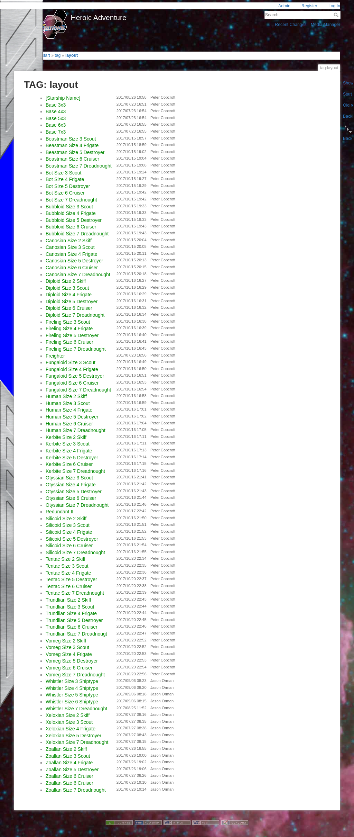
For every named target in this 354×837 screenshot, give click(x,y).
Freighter (55, 356)
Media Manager (325, 24)
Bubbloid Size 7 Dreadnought (77, 233)
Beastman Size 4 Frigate (72, 145)
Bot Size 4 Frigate (65, 179)
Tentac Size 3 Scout (67, 566)
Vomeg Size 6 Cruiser (69, 667)
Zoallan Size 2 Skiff (66, 749)
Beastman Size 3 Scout (71, 139)
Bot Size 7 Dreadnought (71, 199)
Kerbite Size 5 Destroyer (72, 457)
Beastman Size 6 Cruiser (72, 159)
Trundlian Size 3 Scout (70, 607)
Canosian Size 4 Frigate (71, 254)
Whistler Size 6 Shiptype (72, 701)
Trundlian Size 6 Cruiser (71, 627)
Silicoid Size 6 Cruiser (69, 545)
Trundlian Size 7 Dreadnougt (76, 634)
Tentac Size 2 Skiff (65, 559)
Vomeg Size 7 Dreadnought (75, 674)
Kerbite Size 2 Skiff (66, 437)
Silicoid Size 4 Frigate (69, 532)
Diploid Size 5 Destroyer (71, 301)
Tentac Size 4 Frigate (68, 573)
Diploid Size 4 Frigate (69, 294)
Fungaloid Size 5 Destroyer (75, 376)
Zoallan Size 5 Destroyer (72, 769)
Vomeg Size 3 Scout (67, 647)
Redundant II (59, 511)
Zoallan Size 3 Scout (68, 756)
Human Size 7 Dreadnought (75, 430)
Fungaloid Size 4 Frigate (72, 369)
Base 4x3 (56, 111)
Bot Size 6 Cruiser (65, 193)
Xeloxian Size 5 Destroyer (73, 735)
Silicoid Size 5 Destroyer (72, 539)
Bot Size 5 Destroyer (68, 186)
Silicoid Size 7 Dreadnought (75, 552)
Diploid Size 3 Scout (67, 288)
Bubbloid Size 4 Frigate (71, 213)
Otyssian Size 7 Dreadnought (77, 505)
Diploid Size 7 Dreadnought (75, 315)
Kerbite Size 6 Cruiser (69, 464)
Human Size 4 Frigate (69, 410)
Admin (284, 5)
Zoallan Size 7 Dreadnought (76, 790)
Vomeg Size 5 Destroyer (72, 661)
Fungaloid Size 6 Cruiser (72, 383)
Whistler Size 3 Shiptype (72, 681)
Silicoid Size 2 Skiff (66, 518)
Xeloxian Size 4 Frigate (70, 728)
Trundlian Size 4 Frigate (71, 613)
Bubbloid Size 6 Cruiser (71, 227)
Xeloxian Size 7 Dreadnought (77, 742)
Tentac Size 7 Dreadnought (75, 593)
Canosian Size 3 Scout (70, 247)
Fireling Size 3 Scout (68, 322)
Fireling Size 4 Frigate (69, 328)
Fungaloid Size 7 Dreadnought (78, 390)
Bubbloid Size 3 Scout (69, 206)
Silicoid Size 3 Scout (68, 525)
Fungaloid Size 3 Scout (70, 362)
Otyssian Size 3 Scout (69, 477)
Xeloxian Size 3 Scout (69, 722)
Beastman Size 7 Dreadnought (79, 166)
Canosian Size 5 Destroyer (74, 260)
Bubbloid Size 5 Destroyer (74, 220)
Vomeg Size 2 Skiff (66, 641)
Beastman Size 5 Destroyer (75, 152)
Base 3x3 (56, 105)
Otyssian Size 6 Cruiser (71, 498)
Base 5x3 (56, 118)
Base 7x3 (56, 132)
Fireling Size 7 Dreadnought (76, 349)
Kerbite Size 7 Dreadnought (75, 471)
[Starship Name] (63, 98)
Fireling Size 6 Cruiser (69, 342)
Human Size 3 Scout (68, 403)
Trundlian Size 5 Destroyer (74, 620)
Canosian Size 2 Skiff (69, 240)
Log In (334, 5)
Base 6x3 (56, 125)
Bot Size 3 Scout (64, 173)
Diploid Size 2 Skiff (66, 281)
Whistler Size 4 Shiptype (72, 688)
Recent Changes (290, 24)
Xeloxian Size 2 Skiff (68, 715)
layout (71, 55)
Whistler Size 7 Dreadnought (76, 708)
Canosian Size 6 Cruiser (72, 267)
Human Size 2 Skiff (66, 396)
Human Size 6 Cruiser (69, 423)
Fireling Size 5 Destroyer (72, 335)
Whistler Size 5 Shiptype (72, 695)
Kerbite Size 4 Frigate (69, 450)
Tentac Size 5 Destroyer (71, 579)
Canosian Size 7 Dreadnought (78, 274)
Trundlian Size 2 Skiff (68, 600)
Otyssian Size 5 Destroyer (74, 491)
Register (309, 5)
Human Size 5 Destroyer (72, 417)
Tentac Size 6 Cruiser (69, 586)
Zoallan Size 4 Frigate (69, 762)
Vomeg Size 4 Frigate (69, 654)
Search (337, 14)
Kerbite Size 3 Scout (68, 444)
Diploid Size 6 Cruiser (69, 308)
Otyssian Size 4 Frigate (71, 484)
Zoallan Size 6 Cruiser (69, 776)
